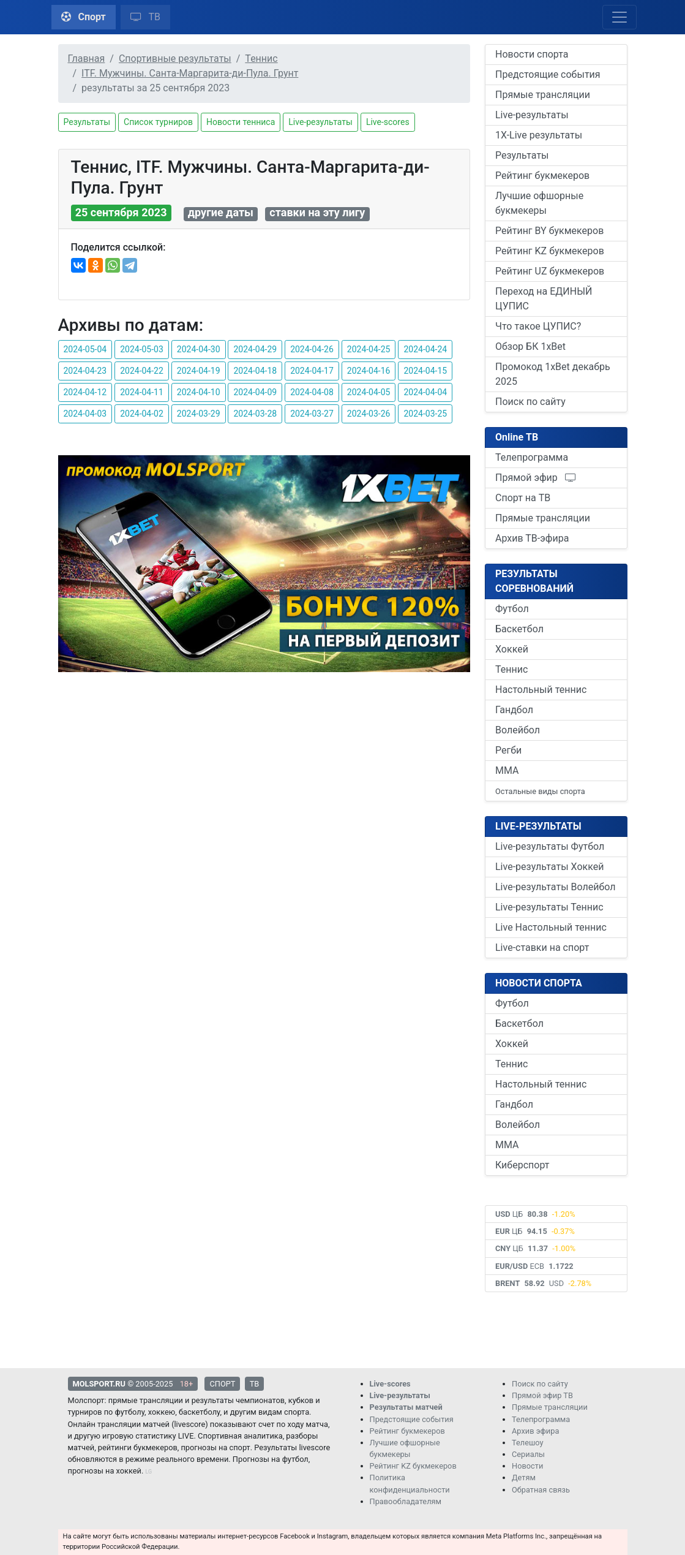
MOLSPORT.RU (99, 1383)
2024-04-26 (312, 349)
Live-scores (388, 122)
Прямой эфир (535, 477)
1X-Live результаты (538, 135)
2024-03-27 (312, 413)
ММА (507, 770)
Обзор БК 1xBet (530, 346)
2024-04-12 (85, 392)
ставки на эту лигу (317, 213)
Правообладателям (406, 1501)
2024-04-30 (198, 349)
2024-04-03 (85, 413)
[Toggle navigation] (619, 17)
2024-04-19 (198, 371)
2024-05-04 (85, 349)
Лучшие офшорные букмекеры (539, 203)
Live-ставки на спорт (542, 947)
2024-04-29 (255, 349)
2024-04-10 (198, 392)
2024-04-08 (312, 392)
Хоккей (511, 649)
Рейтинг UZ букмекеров (549, 271)
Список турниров (158, 122)
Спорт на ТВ (522, 498)
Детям (524, 1477)
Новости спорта (531, 54)
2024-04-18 (255, 371)
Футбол (512, 609)
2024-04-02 (141, 413)
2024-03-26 (369, 413)
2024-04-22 (141, 371)
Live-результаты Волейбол (555, 887)
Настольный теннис (540, 689)
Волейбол (517, 730)
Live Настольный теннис (551, 927)
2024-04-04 (425, 392)
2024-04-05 (369, 392)
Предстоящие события (548, 74)
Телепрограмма (531, 457)
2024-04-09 (255, 392)
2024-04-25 (369, 349)
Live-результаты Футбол (549, 846)
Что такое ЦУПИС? (538, 326)
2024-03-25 (425, 413)
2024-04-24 (425, 349)
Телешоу (528, 1442)
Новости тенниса (240, 122)
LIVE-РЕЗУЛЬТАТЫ (538, 826)
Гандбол (514, 710)
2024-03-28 (255, 413)
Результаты (87, 122)
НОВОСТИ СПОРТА (538, 983)
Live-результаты (320, 122)
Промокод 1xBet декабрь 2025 (552, 374)
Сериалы (528, 1454)
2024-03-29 (198, 413)
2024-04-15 (425, 371)
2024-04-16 (369, 371)
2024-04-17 (312, 371)
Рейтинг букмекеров (542, 175)
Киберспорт (522, 1165)
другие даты (220, 213)
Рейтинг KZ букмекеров (549, 251)
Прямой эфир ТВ (542, 1395)
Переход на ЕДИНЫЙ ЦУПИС (543, 299)
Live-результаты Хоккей (549, 866)
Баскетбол (519, 629)
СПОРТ (222, 1383)
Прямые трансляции (542, 94)
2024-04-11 (141, 392)
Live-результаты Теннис (549, 907)
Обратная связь (541, 1489)
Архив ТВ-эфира (532, 538)
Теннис (511, 669)
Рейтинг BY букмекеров (549, 230)
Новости (527, 1465)
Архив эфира (535, 1431)
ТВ (145, 17)
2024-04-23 (85, 371)
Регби (508, 750)
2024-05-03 (141, 349)
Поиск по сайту (530, 401)
